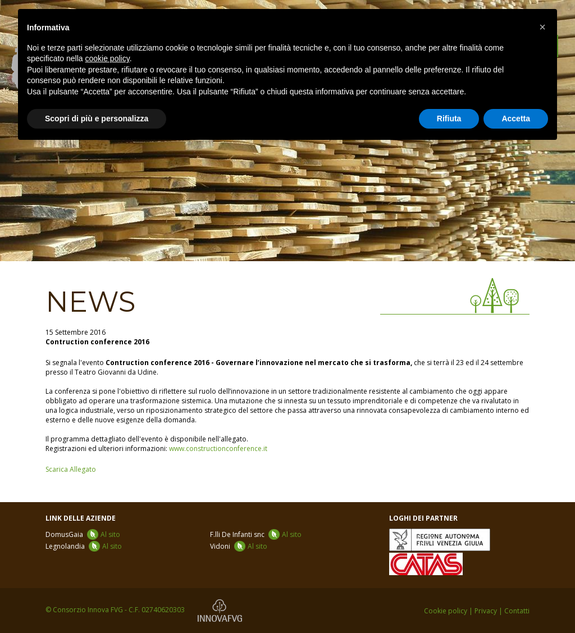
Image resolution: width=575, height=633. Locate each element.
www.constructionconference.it (218, 448)
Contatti (517, 611)
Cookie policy (445, 611)
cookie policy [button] (107, 58)
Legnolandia (83, 546)
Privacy (485, 611)
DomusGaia (82, 534)
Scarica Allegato (70, 469)
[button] (542, 27)
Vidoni (238, 546)
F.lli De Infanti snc (256, 534)
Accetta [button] (515, 118)
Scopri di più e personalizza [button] (96, 118)
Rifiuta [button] (449, 118)
